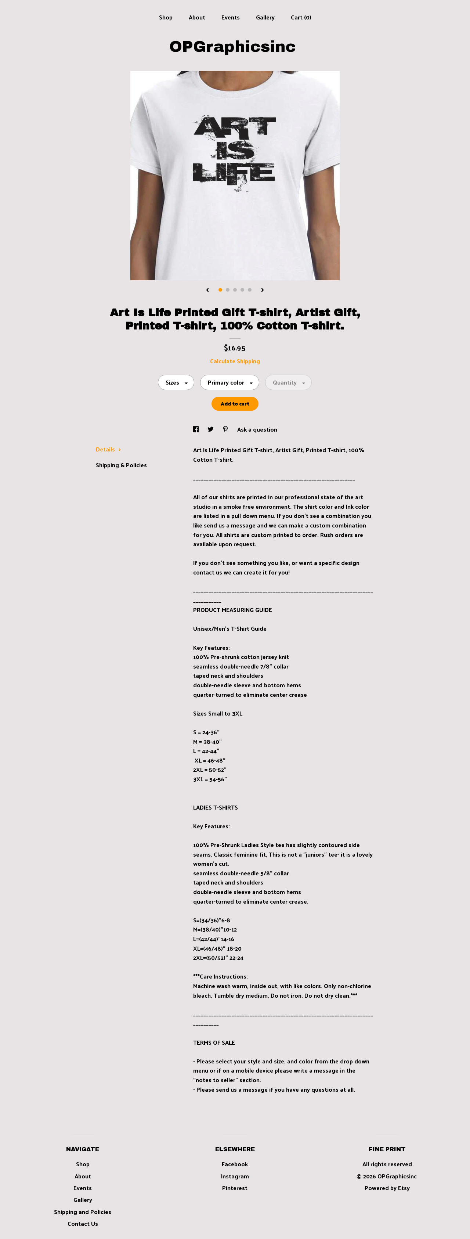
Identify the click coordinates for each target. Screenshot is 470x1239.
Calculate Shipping (235, 361)
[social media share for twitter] (211, 429)
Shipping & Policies (121, 465)
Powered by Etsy (387, 1187)
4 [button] (242, 290)
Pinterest (234, 1187)
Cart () (301, 17)
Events (230, 17)
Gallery (265, 17)
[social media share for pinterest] (226, 429)
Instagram (235, 1176)
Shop (166, 17)
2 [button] (227, 290)
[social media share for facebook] (196, 429)
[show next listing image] (262, 290)
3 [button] (235, 290)
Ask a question (257, 429)
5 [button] (250, 290)
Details (108, 449)
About (197, 17)
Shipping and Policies (82, 1211)
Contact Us (83, 1223)
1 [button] (220, 290)
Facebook (235, 1164)
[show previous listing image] (207, 290)
